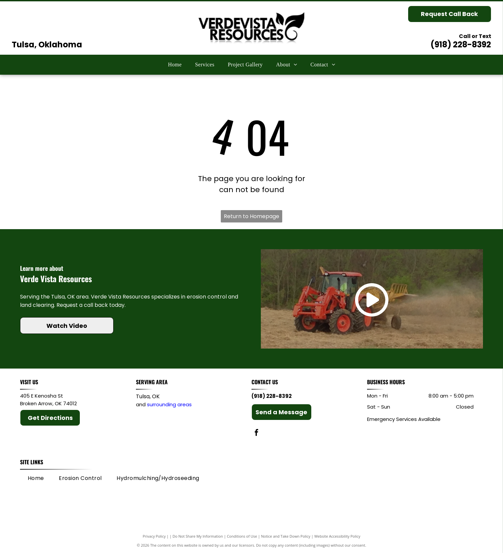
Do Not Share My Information (198, 536)
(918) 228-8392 (461, 44)
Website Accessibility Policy (337, 536)
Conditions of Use (242, 536)
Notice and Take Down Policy (286, 536)
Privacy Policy (154, 536)
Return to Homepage (251, 216)
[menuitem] (174, 64)
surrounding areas (169, 404)
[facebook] (256, 433)
